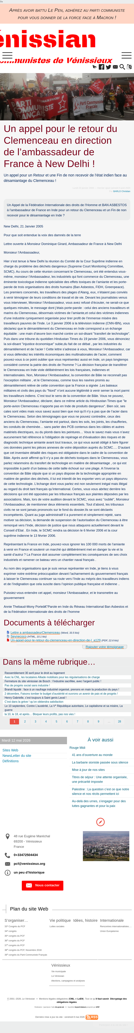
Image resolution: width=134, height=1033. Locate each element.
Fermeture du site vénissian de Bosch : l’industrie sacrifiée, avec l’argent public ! (53, 681)
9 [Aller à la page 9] (98, 721)
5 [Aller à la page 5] (56, 721)
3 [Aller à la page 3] (35, 721)
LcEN (80, 998)
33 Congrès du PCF (15, 926)
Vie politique (60, 920)
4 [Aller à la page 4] (46, 721)
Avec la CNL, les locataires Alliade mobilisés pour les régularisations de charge (52, 677)
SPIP (97, 1007)
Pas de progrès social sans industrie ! (27, 685)
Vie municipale (58, 971)
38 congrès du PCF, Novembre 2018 (23, 949)
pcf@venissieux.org (29, 863)
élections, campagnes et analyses (68, 980)
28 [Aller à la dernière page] (119, 721)
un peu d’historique (29, 872)
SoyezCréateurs (81, 1007)
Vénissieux (60, 965)
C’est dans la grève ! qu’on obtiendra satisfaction (34, 701)
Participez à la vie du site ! (113, 1025)
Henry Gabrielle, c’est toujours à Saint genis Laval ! (35, 697)
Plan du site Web (29, 908)
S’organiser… (16, 920)
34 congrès (11, 930)
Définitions (10, 761)
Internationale (112, 920)
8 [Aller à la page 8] (88, 721)
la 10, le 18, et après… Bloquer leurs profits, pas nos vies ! (40, 714)
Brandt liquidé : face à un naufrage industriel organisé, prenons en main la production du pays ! (62, 689)
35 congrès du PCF (15, 935)
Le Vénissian (57, 976)
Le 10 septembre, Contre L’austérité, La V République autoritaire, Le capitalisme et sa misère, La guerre (64, 707)
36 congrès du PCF (15, 940)
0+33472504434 (26, 855)
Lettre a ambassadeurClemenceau (35, 632)
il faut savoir (102, 998)
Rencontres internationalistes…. (116, 926)
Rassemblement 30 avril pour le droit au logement (35, 672)
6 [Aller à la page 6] (67, 721)
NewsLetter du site (16, 756)
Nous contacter (42, 885)
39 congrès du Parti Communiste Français (26, 954)
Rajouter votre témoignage (105, 647)
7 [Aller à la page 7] (77, 721)
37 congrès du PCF (15, 944)
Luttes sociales (57, 926)
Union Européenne (109, 931)
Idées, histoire (85, 920)
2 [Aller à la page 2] (25, 721)
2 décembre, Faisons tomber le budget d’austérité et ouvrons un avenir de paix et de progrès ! (61, 693)
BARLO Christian (121, 191)
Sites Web (10, 750)
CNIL (71, 998)
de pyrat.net (59, 1007)
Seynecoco (19, 636)
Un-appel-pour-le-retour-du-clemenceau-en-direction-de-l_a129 (56, 640)
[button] (94, 67)
